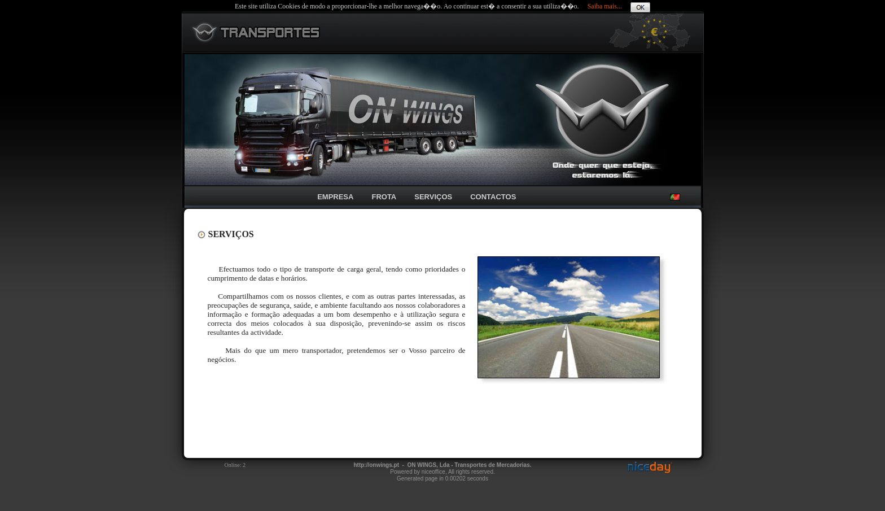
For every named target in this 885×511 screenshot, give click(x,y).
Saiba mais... (605, 6)
